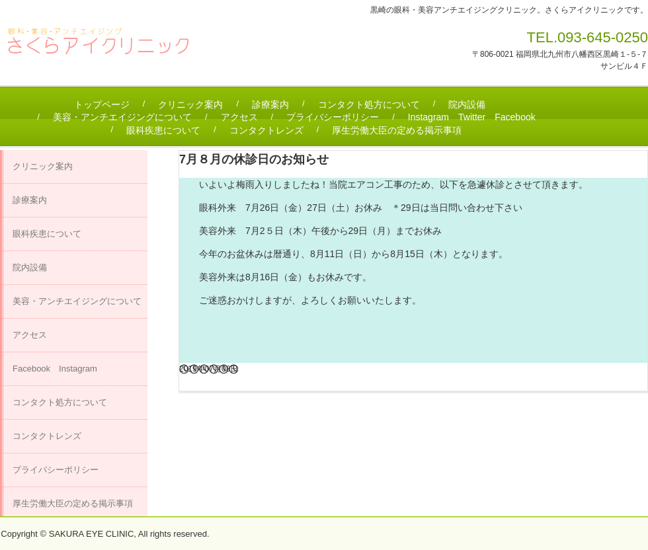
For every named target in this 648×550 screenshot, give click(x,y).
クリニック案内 (190, 104)
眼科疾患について (163, 130)
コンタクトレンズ (266, 130)
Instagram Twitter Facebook (472, 117)
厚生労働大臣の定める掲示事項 (397, 130)
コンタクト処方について (369, 104)
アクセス (239, 117)
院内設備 (466, 104)
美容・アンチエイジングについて (122, 117)
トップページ (102, 104)
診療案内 (270, 104)
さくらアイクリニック (104, 46)
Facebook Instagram (55, 368)
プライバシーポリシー (332, 117)
